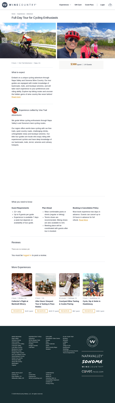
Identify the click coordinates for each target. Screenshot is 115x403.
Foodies (31, 344)
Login (102, 5)
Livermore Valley (16, 345)
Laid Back (31, 347)
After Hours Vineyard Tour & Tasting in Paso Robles (44, 304)
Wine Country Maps (51, 347)
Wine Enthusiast (33, 342)
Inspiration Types (35, 336)
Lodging (65, 342)
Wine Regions (16, 336)
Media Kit (48, 376)
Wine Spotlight (17, 373)
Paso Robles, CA (17, 376)
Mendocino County (17, 349)
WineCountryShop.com (35, 378)
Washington (15, 363)
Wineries (65, 340)
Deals (47, 345)
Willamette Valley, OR (18, 378)
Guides (48, 340)
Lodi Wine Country (17, 347)
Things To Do (66, 345)
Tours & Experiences (69, 352)
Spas (64, 344)
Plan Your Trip (68, 336)
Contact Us (49, 381)
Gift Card (78, 5)
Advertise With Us (51, 378)
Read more (16, 97)
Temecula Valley (16, 360)
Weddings (66, 349)
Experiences (64, 5)
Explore (49, 336)
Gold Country (15, 342)
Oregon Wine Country (18, 352)
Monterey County (17, 351)
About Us (48, 374)
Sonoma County (16, 340)
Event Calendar (50, 344)
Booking (65, 338)
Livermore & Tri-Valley (18, 344)
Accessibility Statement (52, 380)
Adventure (30, 14)
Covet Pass (89, 5)
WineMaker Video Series (53, 338)
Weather (48, 349)
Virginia (14, 365)
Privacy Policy (50, 383)
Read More (83, 220)
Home (13, 14)
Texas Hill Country (17, 361)
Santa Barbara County (18, 356)
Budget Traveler (33, 345)
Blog (47, 342)
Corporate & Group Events (70, 351)
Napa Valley (15, 338)
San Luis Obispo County (19, 354)
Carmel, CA (15, 374)
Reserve (17, 311)
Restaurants (66, 347)
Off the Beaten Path (34, 340)
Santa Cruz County (17, 358)
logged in (27, 255)
